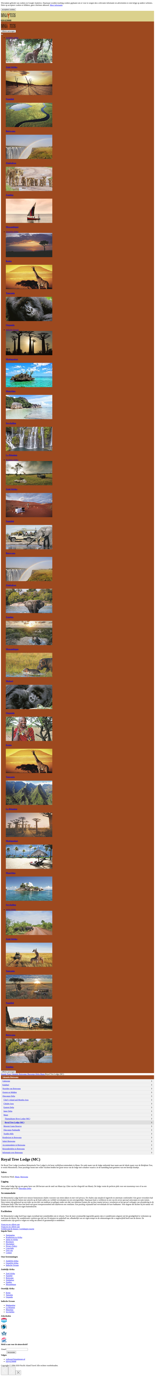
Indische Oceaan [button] (12, 330)
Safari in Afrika (12, 1240)
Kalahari (5, 1085)
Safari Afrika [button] (11, 910)
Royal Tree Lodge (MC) (14, 1122)
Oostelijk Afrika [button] (12, 232)
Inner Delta (8, 1111)
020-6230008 (11, 1361)
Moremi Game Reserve (13, 1126)
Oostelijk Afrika (12, 1263)
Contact (9, 1253)
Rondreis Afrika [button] (12, 460)
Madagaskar (10, 1305)
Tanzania (9, 1295)
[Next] (12, 1371)
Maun (42, 1074)
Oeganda (9, 1297)
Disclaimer (10, 1244)
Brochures (10, 1242)
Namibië (9, 1276)
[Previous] (4, 1371)
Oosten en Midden (9, 1092)
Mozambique (11, 1284)
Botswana (24, 1177)
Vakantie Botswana (19, 1074)
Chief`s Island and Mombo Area (16, 1100)
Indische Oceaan (12, 1265)
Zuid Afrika (10, 1273)
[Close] (18, 1372)
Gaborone (6, 1081)
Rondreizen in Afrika (14, 1237)
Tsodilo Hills (9, 1134)
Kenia (8, 1293)
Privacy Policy (11, 1246)
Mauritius (9, 1310)
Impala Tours (6, 1074)
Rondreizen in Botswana (11, 1137)
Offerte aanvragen (8, 31)
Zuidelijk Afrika (12, 1261)
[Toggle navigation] (2, 34)
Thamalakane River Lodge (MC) (17, 1119)
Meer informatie (56, 5)
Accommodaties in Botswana (13, 1145)
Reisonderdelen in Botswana (13, 1149)
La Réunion (10, 1307)
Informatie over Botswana (12, 1153)
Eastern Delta (9, 1107)
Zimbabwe (10, 1280)
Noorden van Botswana (11, 1089)
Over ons (9, 1250)
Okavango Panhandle (12, 1130)
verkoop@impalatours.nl (15, 1359)
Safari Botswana (8, 1141)
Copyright (10, 1248)
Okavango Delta (33, 1074)
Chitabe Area (9, 1104)
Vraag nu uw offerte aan (10, 1224)
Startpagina (10, 1235)
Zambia (9, 1282)
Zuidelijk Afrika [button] (12, 38)
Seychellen (10, 1312)
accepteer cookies (8, 9)
